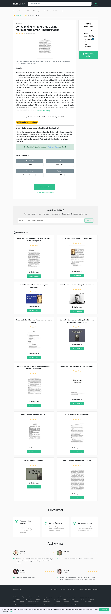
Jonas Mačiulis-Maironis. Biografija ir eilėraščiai (77, 285)
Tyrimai (72, 599)
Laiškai (22, 601)
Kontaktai (71, 589)
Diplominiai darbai (27, 597)
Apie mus (54, 589)
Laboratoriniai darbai (85, 597)
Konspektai (59, 597)
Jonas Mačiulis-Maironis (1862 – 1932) (77, 461)
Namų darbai (16, 599)
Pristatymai (46, 601)
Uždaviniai (81, 599)
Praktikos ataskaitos (33, 601)
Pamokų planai (44, 604)
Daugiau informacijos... (45, 111)
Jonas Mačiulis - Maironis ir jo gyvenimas (77, 238)
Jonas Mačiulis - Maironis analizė (77, 415)
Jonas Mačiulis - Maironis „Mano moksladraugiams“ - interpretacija (43, 11)
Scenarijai (74, 604)
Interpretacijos (48, 597)
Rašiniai (37, 599)
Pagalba (62, 589)
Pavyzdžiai (28, 599)
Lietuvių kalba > (17, 11)
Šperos (56, 599)
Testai (64, 599)
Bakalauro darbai (31, 604)
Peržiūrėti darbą (44, 187)
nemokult (19, 3)
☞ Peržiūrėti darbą (52, 147)
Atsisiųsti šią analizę (88, 55)
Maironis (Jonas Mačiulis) (33, 461)
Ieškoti (89, 220)
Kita (14, 601)
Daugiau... (12, 611)
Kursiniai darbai (71, 597)
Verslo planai (87, 601)
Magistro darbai (17, 604)
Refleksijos (64, 604)
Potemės (66, 601)
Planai (54, 604)
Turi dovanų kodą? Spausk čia (44, 192)
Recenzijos (47, 599)
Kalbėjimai (76, 601)
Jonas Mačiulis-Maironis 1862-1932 (34, 415)
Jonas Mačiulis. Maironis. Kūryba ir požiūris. (77, 366)
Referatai (91, 599)
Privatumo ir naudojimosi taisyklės (87, 589)
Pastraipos (57, 601)
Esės (38, 597)
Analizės (29, 164)
